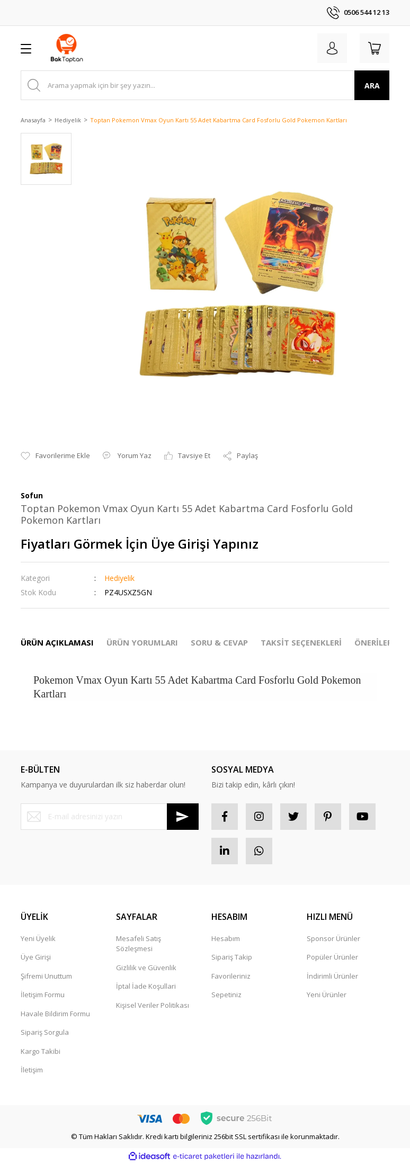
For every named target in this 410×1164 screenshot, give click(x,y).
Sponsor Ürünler (333, 938)
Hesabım (225, 938)
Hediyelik (119, 578)
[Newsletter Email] (110, 816)
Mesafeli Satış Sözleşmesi (138, 944)
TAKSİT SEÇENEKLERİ (301, 642)
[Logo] (66, 48)
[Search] (205, 85)
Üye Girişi (36, 957)
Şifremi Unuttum (46, 976)
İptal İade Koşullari (146, 986)
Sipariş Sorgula (45, 1032)
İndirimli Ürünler (332, 976)
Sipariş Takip (231, 957)
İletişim (32, 1070)
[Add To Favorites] (55, 456)
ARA (372, 85)
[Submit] (183, 816)
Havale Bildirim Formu (55, 1013)
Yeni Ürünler (326, 994)
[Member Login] (332, 48)
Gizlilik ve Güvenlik (146, 967)
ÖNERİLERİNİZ (381, 642)
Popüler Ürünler (332, 957)
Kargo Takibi (40, 1051)
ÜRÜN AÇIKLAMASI (57, 642)
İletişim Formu (43, 994)
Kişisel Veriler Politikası (152, 1005)
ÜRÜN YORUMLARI (142, 642)
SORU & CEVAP (219, 642)
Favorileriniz (231, 976)
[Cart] (374, 48)
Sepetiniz (226, 994)
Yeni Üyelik (38, 938)
